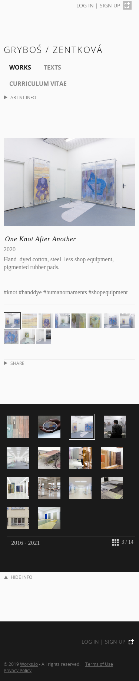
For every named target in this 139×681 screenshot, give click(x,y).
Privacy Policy (18, 670)
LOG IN (85, 5)
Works (20, 67)
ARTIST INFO (20, 97)
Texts (52, 67)
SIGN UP (110, 5)
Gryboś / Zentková (53, 49)
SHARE (14, 363)
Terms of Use (99, 664)
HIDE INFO (18, 577)
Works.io (29, 664)
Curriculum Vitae (38, 84)
